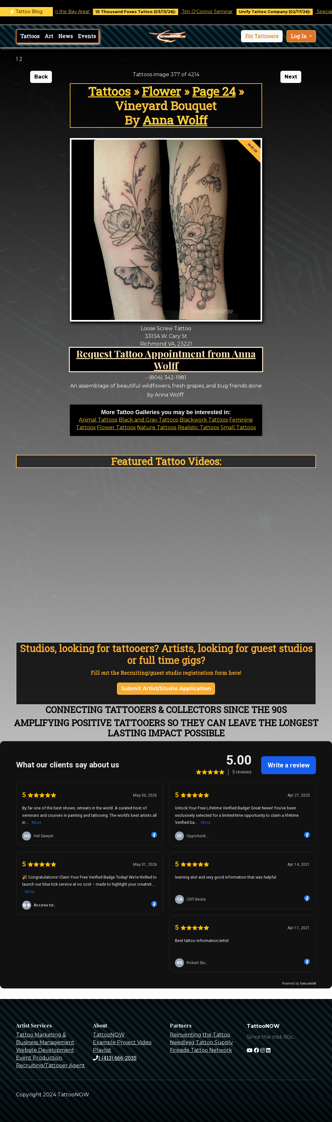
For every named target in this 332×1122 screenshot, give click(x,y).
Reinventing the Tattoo (200, 1035)
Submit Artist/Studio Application (166, 688)
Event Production (39, 1058)
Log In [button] (299, 36)
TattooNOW (109, 1035)
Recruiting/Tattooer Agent (50, 1065)
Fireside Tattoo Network (201, 1050)
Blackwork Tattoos (203, 420)
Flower (161, 91)
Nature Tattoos (156, 427)
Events (87, 36)
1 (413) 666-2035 (115, 1057)
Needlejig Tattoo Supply (201, 1042)
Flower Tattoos (116, 427)
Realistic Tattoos (198, 427)
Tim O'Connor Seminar (212, 11)
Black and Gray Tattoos (148, 420)
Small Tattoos (238, 427)
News (65, 36)
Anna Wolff (175, 120)
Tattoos (30, 36)
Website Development (45, 1050)
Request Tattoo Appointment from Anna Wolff (166, 359)
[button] (262, 36)
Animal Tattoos (98, 420)
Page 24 (214, 91)
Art (49, 36)
